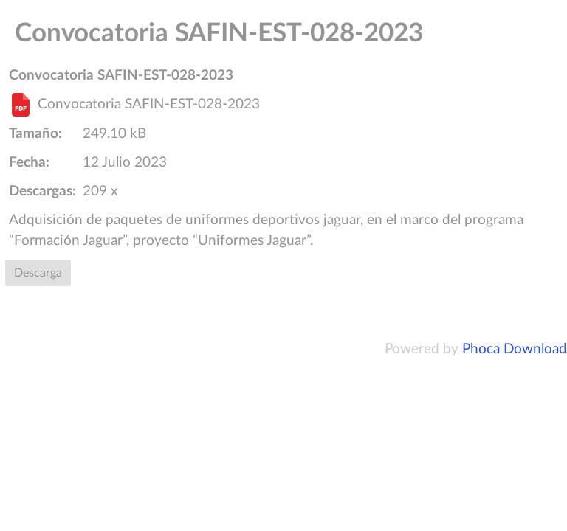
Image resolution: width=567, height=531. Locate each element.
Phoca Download (514, 349)
